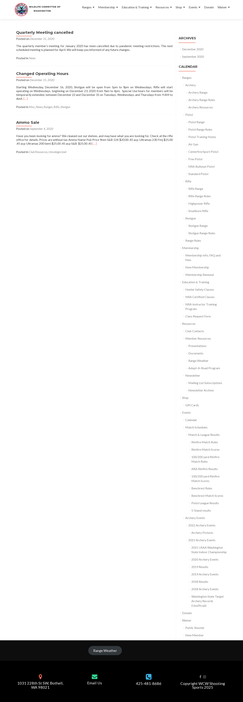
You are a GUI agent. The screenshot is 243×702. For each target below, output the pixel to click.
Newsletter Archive (201, 390)
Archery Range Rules (201, 100)
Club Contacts (194, 331)
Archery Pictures (202, 532)
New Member (194, 635)
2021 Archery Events (201, 540)
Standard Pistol (198, 174)
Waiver (222, 7)
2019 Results (199, 567)
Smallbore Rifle (198, 211)
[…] (26, 98)
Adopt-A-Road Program (204, 368)
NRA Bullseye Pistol (201, 166)
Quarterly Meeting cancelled (44, 32)
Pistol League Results (205, 503)
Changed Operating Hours (42, 73)
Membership (106, 7)
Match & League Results (204, 434)
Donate (209, 7)
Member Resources (198, 338)
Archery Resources (200, 107)
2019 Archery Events (205, 574)
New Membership (197, 267)
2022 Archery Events (201, 525)
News (32, 58)
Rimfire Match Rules (204, 442)
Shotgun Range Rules (201, 233)
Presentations (197, 346)
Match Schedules (196, 427)
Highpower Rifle (199, 203)
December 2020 (192, 49)
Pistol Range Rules (200, 129)
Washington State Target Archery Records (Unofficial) (207, 601)
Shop (179, 7)
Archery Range (197, 92)
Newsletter (192, 375)
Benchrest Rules (201, 488)
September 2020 (193, 56)
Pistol (189, 114)
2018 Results (199, 581)
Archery (190, 85)
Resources (162, 7)
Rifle (56, 107)
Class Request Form (198, 316)
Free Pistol (195, 159)
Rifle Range (195, 188)
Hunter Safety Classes (199, 289)
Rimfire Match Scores (205, 449)
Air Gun (193, 144)
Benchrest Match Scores (207, 495)
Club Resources (38, 152)
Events (193, 7)
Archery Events (195, 518)
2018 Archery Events (205, 589)
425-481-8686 (148, 683)
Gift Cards (192, 405)
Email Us (94, 683)
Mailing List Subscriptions (205, 383)
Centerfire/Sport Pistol (203, 151)
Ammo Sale (27, 122)
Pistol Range (196, 122)
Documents (195, 353)
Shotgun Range (198, 225)
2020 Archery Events (205, 559)
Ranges (87, 7)
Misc (32, 107)
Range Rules (193, 240)
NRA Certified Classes (200, 297)
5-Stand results (201, 510)
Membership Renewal (199, 274)
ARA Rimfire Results (204, 469)
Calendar (191, 420)
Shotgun (65, 107)
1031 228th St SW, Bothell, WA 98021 (40, 685)
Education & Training (135, 7)
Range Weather (198, 360)
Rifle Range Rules (199, 196)
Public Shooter (194, 627)
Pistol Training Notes (202, 137)
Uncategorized (57, 152)
